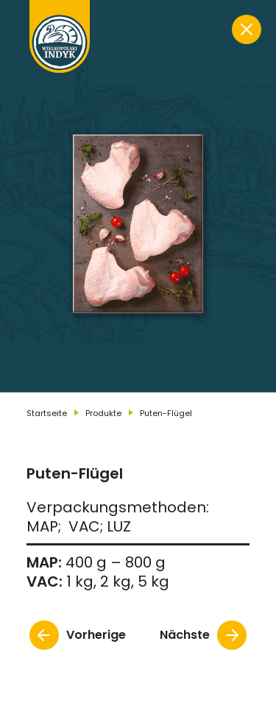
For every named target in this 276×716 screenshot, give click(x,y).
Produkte (103, 413)
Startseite (46, 413)
